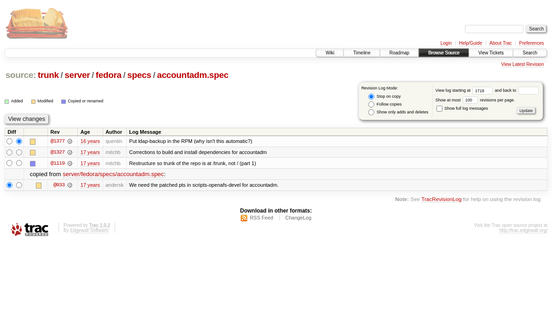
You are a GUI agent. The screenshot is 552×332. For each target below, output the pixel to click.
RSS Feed (261, 218)
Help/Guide (470, 43)
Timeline (361, 52)
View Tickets (491, 52)
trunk (48, 75)
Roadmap (399, 52)
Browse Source (443, 52)
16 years (90, 141)
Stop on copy (384, 97)
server (77, 75)
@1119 (57, 163)
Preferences (531, 43)
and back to (517, 90)
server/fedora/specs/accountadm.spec (113, 174)
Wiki (329, 52)
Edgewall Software (89, 230)
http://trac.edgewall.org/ (523, 230)
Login (446, 43)
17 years (90, 152)
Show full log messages (462, 108)
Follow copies (384, 104)
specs (139, 75)
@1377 (57, 141)
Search (530, 52)
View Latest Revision (522, 64)
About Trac (500, 43)
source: (21, 75)
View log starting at (465, 90)
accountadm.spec (192, 75)
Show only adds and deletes (398, 112)
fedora (109, 75)
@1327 (57, 152)
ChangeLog (298, 218)
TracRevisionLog (441, 199)
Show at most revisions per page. (475, 100)
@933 (58, 185)
